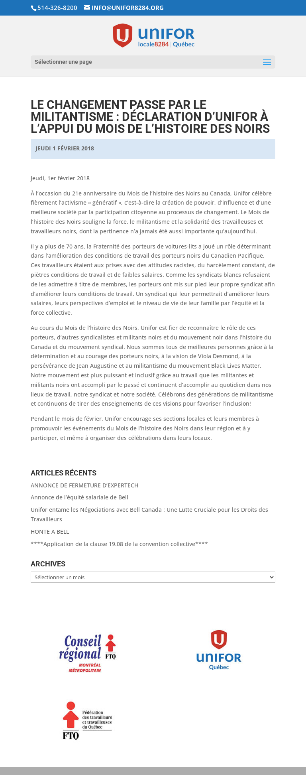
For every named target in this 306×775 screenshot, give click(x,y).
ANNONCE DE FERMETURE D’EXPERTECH (84, 485)
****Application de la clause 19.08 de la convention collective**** (119, 544)
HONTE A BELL (50, 531)
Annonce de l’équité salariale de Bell (79, 497)
